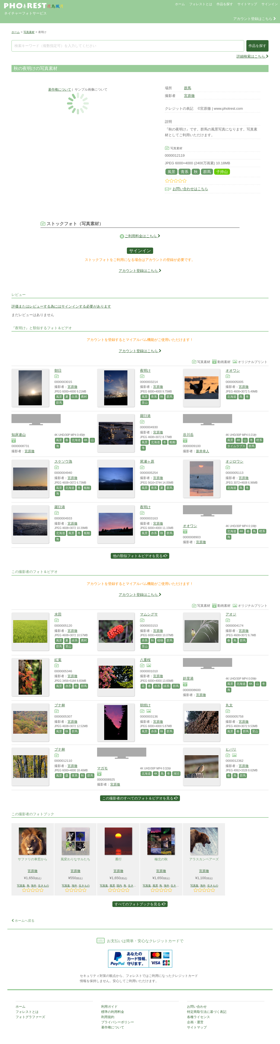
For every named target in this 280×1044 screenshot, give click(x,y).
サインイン (269, 4)
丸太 (229, 705)
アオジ (231, 614)
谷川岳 (188, 435)
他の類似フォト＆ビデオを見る (140, 556)
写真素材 (29, 32)
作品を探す (225, 4)
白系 (75, 396)
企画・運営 (195, 1022)
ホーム (180, 4)
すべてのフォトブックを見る (140, 904)
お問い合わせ (197, 1007)
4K (86, 440)
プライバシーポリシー (117, 1022)
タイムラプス (236, 446)
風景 (171, 171)
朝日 (58, 370)
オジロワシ (234, 461)
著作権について (59, 89)
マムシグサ (149, 614)
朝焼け (145, 705)
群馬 (187, 88)
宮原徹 (189, 96)
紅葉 (58, 660)
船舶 (173, 442)
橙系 (259, 440)
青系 (184, 171)
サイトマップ (247, 4)
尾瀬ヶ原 (147, 461)
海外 (33, 885)
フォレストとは (200, 4)
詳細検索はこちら (253, 56)
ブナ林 (59, 705)
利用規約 (107, 1017)
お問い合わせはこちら (190, 189)
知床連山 (18, 435)
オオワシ (233, 370)
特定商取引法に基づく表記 (206, 1012)
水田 (58, 614)
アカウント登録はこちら (254, 19)
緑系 (75, 640)
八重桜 (145, 660)
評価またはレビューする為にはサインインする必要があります (61, 306)
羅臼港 (145, 416)
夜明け (145, 370)
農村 (84, 396)
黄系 (75, 775)
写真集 (21, 885)
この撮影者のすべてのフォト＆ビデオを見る (140, 798)
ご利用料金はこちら (142, 236)
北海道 (231, 396)
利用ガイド (109, 1007)
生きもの (43, 885)
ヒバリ (231, 749)
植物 (160, 640)
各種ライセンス (198, 1017)
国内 (119, 885)
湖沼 (176, 773)
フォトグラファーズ (30, 1017)
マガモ (102, 768)
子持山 (222, 171)
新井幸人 (202, 451)
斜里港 (188, 678)
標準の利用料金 (112, 1012)
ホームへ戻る (22, 921)
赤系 (154, 533)
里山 (145, 402)
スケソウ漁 (63, 461)
